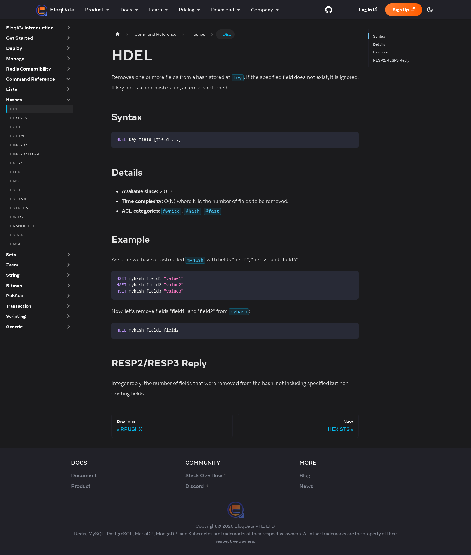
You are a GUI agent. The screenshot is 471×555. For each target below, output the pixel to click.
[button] (38, 27)
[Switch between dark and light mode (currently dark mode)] (430, 10)
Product (80, 486)
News (306, 486)
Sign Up (404, 9)
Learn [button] (155, 10)
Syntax (379, 36)
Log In (368, 9)
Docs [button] (126, 10)
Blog (304, 475)
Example (380, 52)
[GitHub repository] (329, 10)
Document (84, 475)
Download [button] (222, 10)
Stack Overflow (205, 475)
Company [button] (262, 10)
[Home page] (117, 34)
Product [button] (94, 10)
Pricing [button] (186, 10)
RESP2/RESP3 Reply (391, 60)
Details (379, 44)
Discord (196, 486)
